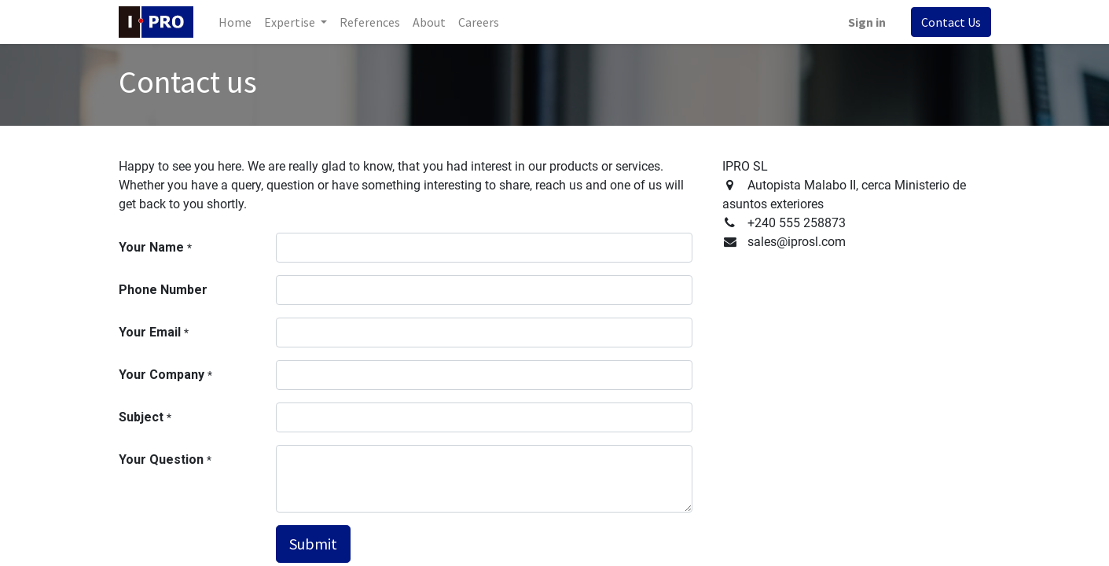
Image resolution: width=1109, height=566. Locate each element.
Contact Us (951, 22)
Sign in (867, 22)
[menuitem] (235, 22)
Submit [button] (313, 543)
